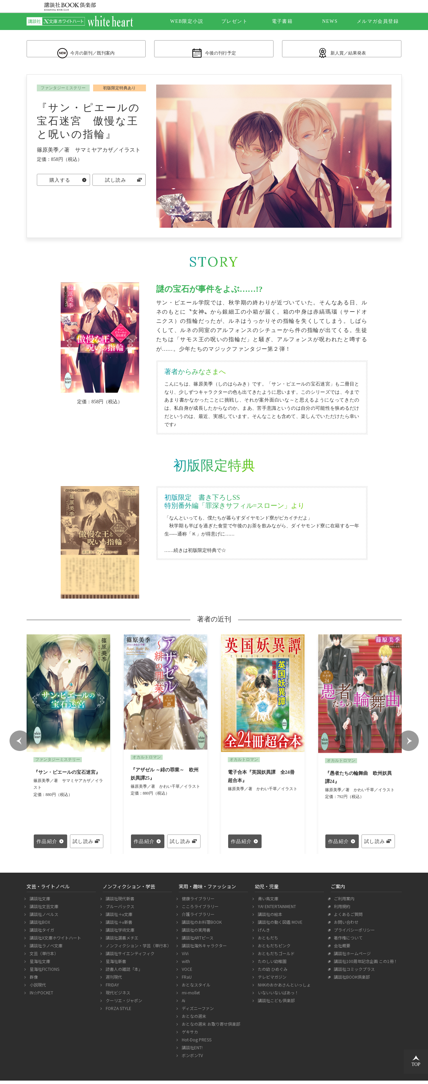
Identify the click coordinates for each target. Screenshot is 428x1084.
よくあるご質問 (347, 917)
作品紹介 (47, 844)
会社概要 (341, 949)
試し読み (115, 184)
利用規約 (341, 910)
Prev (20, 744)
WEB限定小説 (186, 21)
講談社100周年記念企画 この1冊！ (365, 964)
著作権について (347, 941)
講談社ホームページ (351, 957)
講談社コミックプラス (353, 972)
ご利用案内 (343, 902)
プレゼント (234, 21)
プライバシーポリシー (353, 933)
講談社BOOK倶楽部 (351, 980)
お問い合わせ (345, 925)
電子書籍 (282, 21)
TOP (416, 1061)
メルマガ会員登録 (378, 21)
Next (408, 744)
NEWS (330, 21)
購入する (60, 184)
